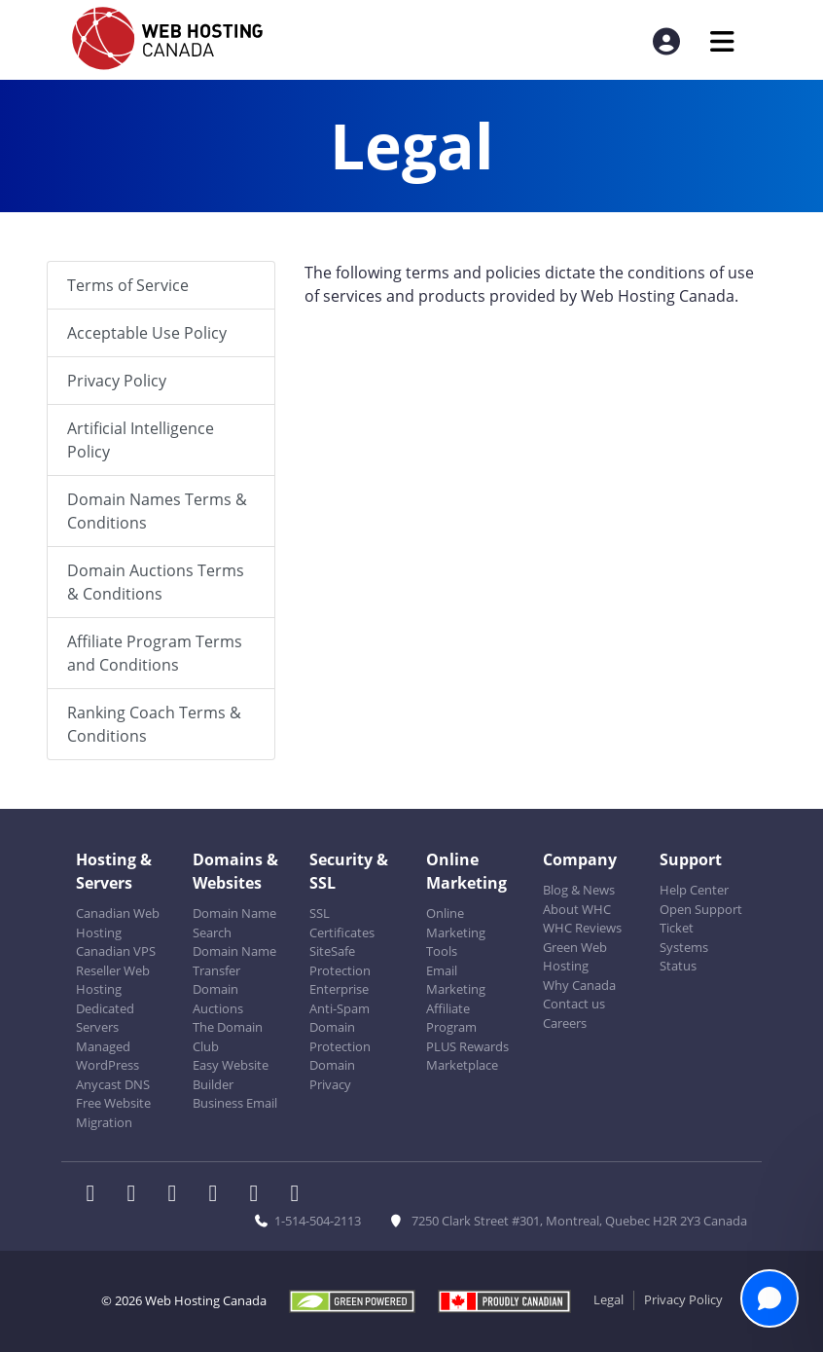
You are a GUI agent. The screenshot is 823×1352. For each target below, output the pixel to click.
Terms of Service (128, 285)
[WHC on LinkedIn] (178, 1195)
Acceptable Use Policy (147, 333)
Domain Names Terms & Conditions (157, 511)
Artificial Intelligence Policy (140, 440)
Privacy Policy (116, 380)
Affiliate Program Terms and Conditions (154, 653)
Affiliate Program (451, 1018)
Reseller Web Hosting (113, 980)
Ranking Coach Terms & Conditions (154, 724)
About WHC (577, 909)
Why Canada (579, 985)
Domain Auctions (218, 998)
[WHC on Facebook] (96, 1195)
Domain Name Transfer (234, 960)
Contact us (574, 1003)
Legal (608, 1299)
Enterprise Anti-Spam (339, 998)
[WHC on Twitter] (137, 1195)
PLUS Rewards (467, 1046)
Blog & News (579, 889)
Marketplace (462, 1065)
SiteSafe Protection (340, 960)
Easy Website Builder (230, 1074)
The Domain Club (228, 1036)
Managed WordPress (107, 1056)
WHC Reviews (582, 927)
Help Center (694, 889)
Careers (565, 1023)
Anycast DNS (113, 1084)
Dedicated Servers (105, 1018)
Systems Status (684, 956)
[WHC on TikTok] (298, 1195)
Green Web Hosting (575, 956)
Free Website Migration (113, 1112)
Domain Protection (340, 1036)
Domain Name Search (234, 922)
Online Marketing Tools (455, 932)
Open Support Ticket (701, 918)
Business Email (235, 1103)
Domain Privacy (332, 1074)
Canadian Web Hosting (118, 922)
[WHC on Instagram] (218, 1195)
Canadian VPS (116, 951)
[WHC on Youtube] (259, 1195)
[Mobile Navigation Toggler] (722, 41)
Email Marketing (455, 980)
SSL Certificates (342, 922)
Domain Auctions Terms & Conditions (155, 582)
